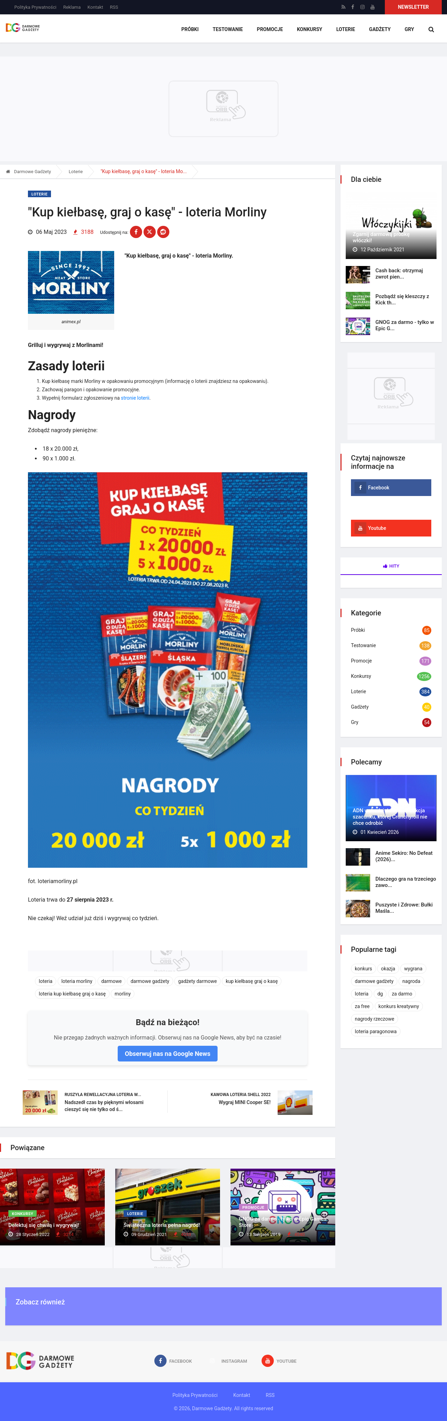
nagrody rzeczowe (374, 1019)
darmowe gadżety (150, 981)
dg (380, 994)
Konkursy (309, 29)
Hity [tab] (391, 566)
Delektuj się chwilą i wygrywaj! (43, 1225)
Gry (409, 29)
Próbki (190, 29)
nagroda (411, 981)
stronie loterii (135, 397)
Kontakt (95, 7)
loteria (45, 981)
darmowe (111, 981)
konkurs (363, 968)
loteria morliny (77, 981)
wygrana (413, 968)
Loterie (345, 29)
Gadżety (379, 29)
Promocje (270, 29)
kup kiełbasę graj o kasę (252, 981)
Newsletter (413, 7)
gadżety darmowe (197, 981)
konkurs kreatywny (399, 1006)
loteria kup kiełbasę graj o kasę (72, 993)
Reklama (72, 7)
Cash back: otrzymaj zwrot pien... (399, 273)
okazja (388, 968)
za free (362, 1006)
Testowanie (228, 29)
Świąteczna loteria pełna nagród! (162, 1225)
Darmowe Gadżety (28, 171)
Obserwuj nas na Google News (167, 1053)
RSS (114, 7)
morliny (123, 993)
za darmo (402, 994)
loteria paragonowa (376, 1031)
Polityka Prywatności (35, 7)
